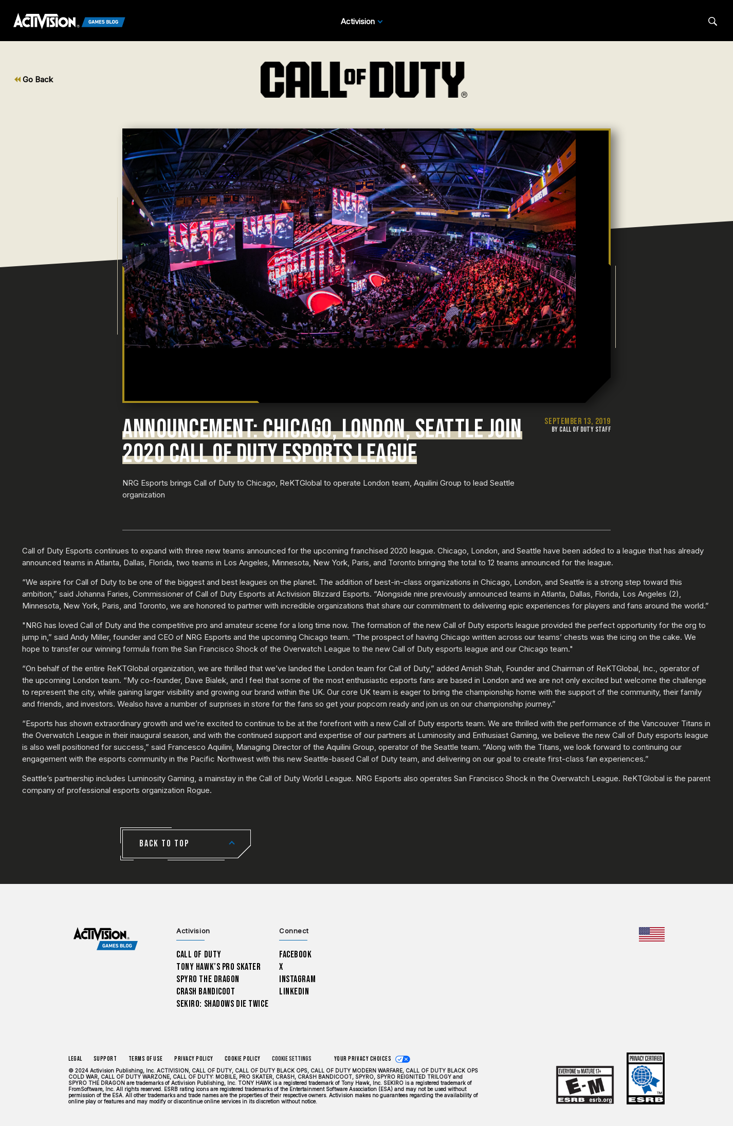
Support (105, 1059)
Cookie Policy (243, 1059)
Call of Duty (199, 954)
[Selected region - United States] (652, 934)
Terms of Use (146, 1059)
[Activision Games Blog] (69, 21)
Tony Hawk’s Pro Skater (218, 967)
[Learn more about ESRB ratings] (585, 1086)
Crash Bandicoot (205, 991)
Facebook (295, 954)
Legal (75, 1059)
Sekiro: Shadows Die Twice (222, 1004)
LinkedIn (294, 991)
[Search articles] (713, 21)
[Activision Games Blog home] (106, 939)
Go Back (33, 79)
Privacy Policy (193, 1059)
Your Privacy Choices (363, 1059)
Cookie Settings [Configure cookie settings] (291, 1059)
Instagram (297, 979)
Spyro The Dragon (208, 979)
